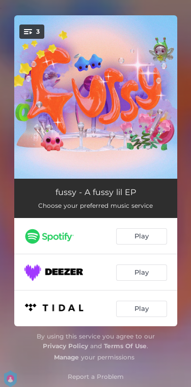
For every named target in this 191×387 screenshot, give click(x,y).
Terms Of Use (125, 346)
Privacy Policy (65, 346)
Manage (66, 357)
